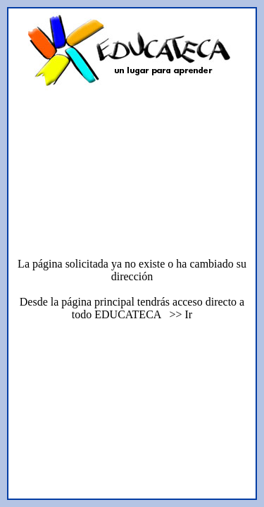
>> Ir (177, 314)
